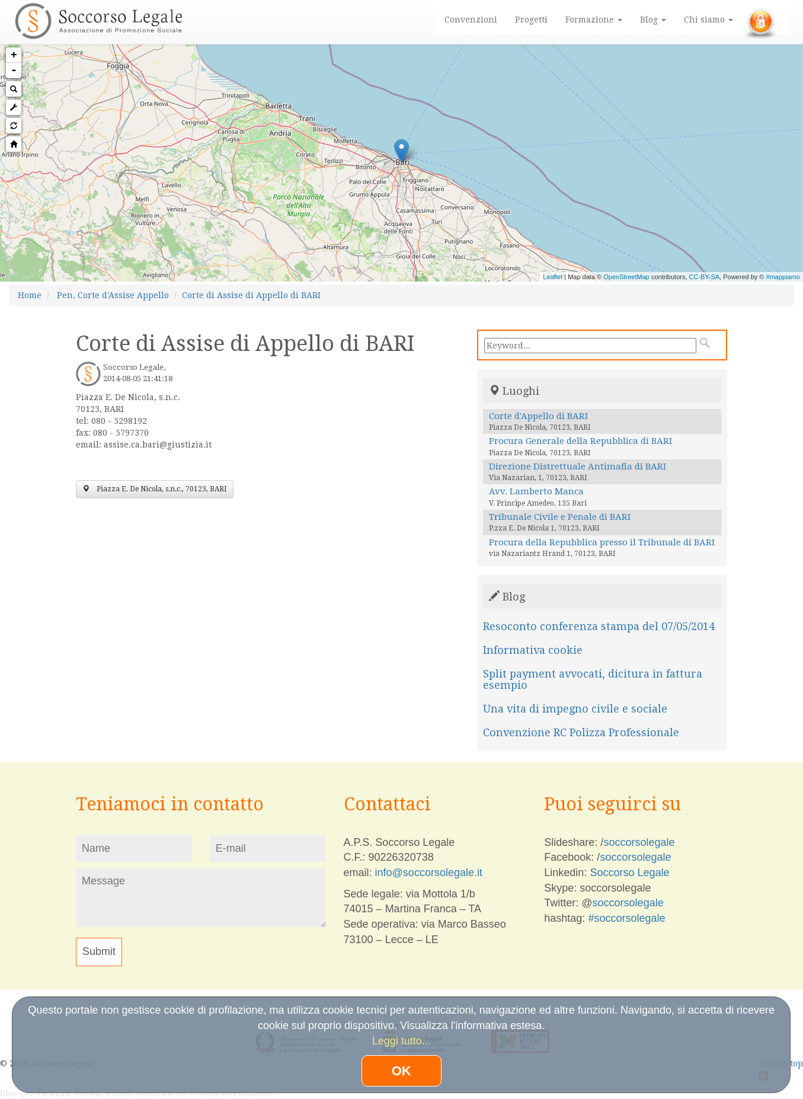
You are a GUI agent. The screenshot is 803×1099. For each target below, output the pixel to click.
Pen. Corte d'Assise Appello (113, 295)
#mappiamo (783, 276)
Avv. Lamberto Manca (536, 491)
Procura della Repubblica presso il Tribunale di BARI (602, 542)
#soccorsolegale (626, 918)
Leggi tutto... (401, 1041)
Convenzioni (470, 19)
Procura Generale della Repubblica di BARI (580, 441)
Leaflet (552, 276)
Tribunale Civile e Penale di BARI (560, 517)
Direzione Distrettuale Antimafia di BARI (577, 466)
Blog (653, 19)
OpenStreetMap (626, 276)
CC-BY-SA (704, 276)
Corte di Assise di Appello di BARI (251, 295)
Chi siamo (708, 19)
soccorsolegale (638, 842)
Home (29, 295)
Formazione (593, 19)
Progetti (531, 19)
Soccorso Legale (629, 872)
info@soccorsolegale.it (428, 872)
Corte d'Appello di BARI (538, 416)
